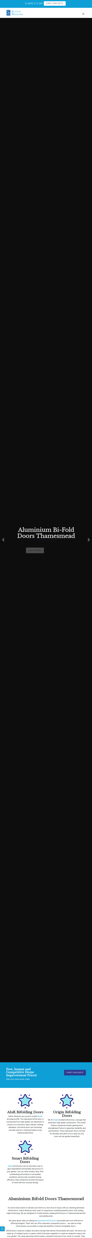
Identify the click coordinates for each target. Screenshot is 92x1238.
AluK (39, 1116)
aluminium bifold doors (47, 1221)
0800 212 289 (34, 3)
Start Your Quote (54, 3)
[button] (3, 540)
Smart (10, 1166)
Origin (55, 1120)
